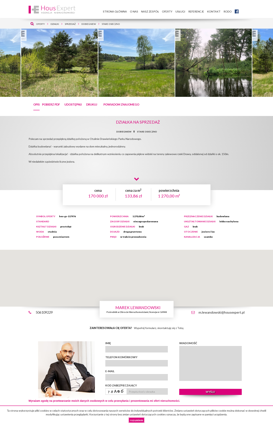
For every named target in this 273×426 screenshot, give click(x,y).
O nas (134, 11)
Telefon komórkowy (121, 357)
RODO (228, 11)
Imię (108, 343)
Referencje (196, 11)
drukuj (91, 104)
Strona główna (115, 11)
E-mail (109, 371)
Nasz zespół (150, 11)
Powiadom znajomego (121, 104)
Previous (5, 62)
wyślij (210, 391)
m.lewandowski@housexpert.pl (222, 312)
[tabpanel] (136, 63)
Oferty (167, 11)
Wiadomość (188, 343)
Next (270, 63)
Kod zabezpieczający (121, 385)
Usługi (180, 11)
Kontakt (214, 11)
